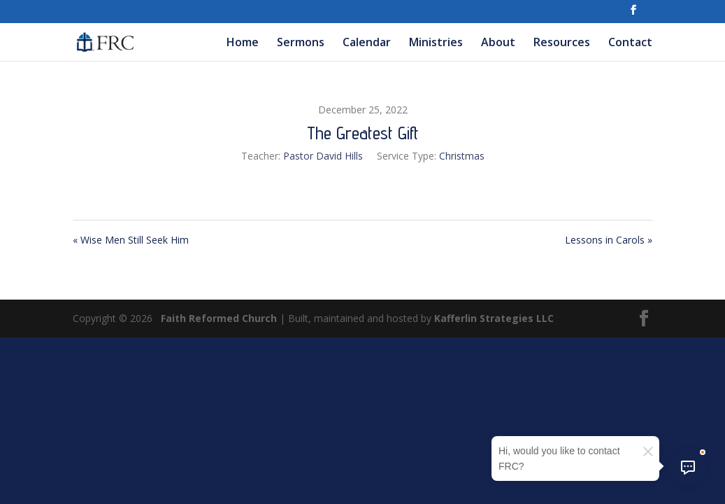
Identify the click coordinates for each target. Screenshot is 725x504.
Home (243, 43)
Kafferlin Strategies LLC (494, 318)
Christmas (461, 155)
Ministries (436, 43)
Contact (630, 43)
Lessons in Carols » (608, 239)
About (498, 43)
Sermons (300, 43)
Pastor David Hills (323, 155)
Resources (561, 43)
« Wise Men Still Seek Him (131, 239)
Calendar (367, 43)
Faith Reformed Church (219, 318)
